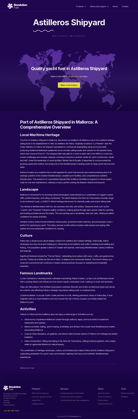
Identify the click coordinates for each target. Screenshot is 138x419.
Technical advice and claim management (74, 400)
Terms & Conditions (105, 397)
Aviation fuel (36, 400)
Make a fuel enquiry (69, 85)
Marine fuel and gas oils (40, 393)
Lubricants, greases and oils (42, 397)
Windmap (124, 397)
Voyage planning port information (72, 393)
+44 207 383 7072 (11, 411)
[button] (81, 6)
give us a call (76, 76)
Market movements (128, 393)
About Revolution (104, 393)
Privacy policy (103, 400)
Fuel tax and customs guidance (71, 397)
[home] (17, 6)
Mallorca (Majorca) (69, 36)
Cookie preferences (105, 404)
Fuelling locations (38, 404)
